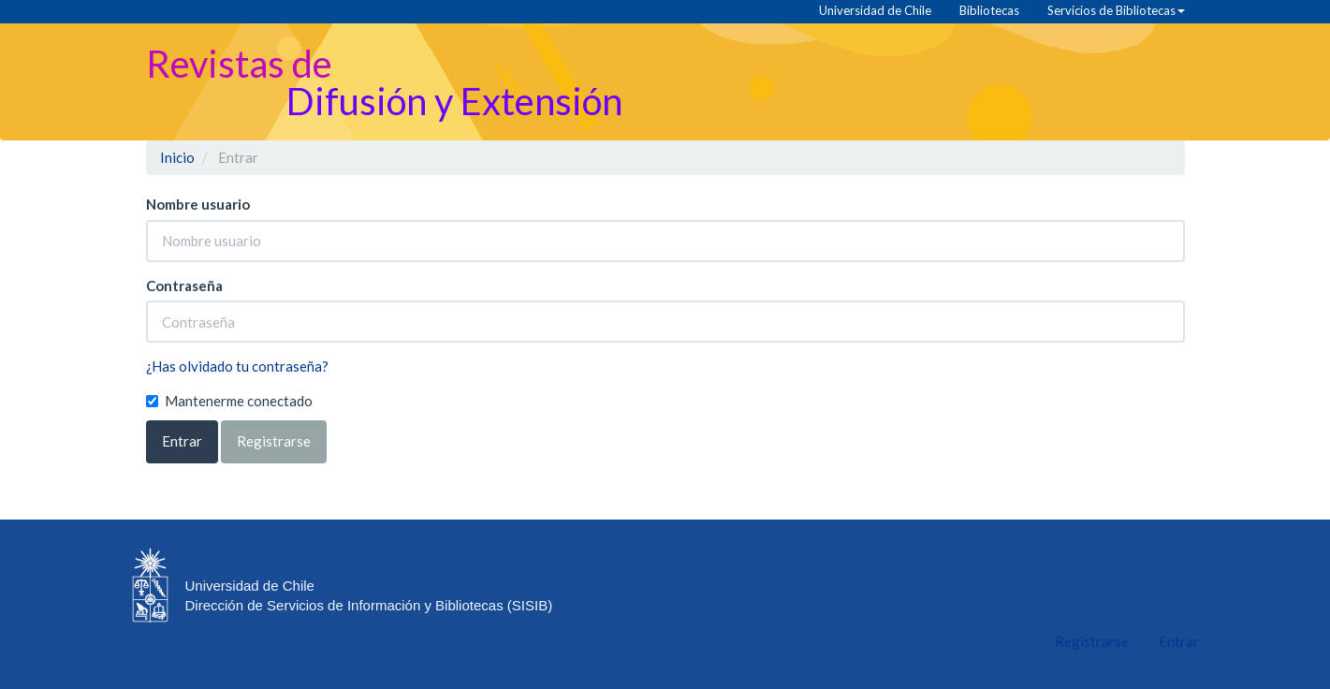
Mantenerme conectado (229, 400)
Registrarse (1092, 641)
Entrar (182, 440)
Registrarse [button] (274, 440)
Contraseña (184, 285)
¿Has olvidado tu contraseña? (237, 366)
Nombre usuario (198, 204)
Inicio (177, 157)
